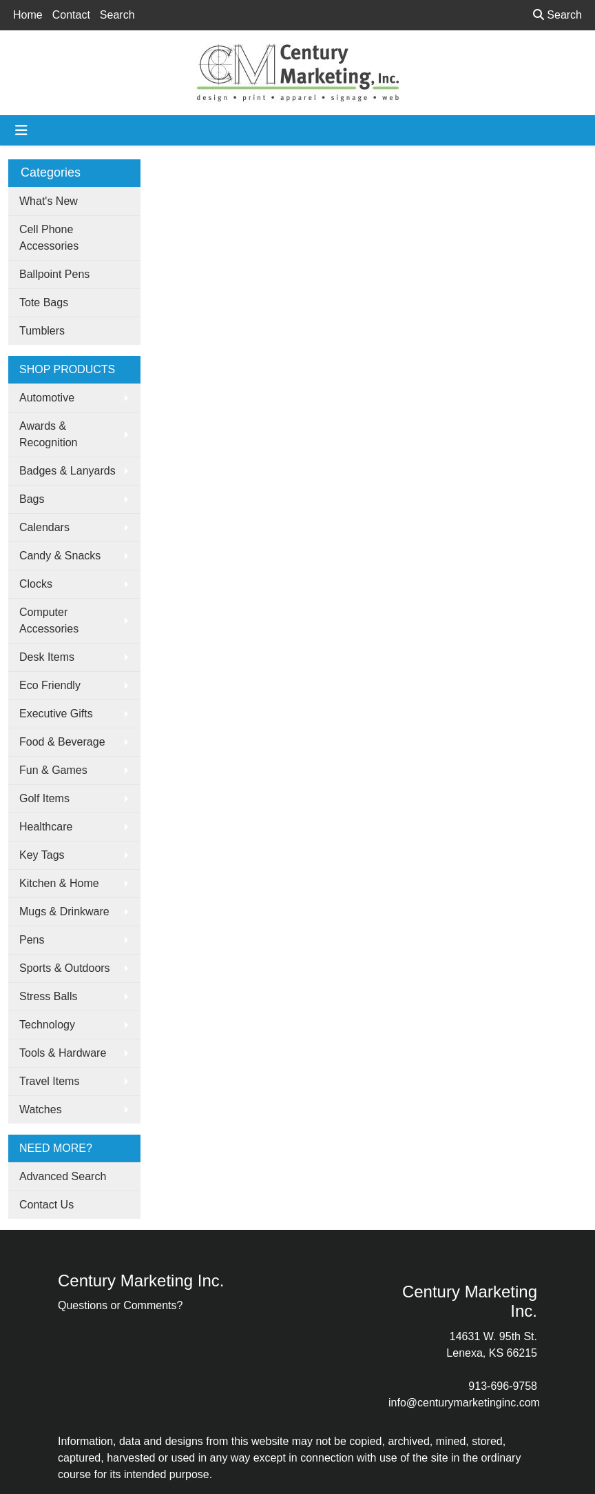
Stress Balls (48, 996)
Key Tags (42, 855)
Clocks (35, 584)
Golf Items (44, 798)
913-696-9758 (502, 1386)
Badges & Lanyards (67, 471)
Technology (47, 1024)
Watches (40, 1109)
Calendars (44, 527)
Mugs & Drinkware (64, 911)
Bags (31, 499)
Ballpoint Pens (54, 274)
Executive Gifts (56, 713)
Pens (31, 940)
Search (117, 15)
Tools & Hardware (62, 1053)
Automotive (46, 398)
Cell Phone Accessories (49, 237)
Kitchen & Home (59, 883)
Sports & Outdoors (64, 968)
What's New (48, 201)
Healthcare (45, 827)
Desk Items (46, 657)
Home (28, 15)
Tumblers (42, 331)
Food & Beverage (62, 742)
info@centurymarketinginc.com (464, 1402)
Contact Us (46, 1205)
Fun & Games (53, 770)
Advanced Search (62, 1176)
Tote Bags (43, 302)
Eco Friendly (50, 685)
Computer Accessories (49, 620)
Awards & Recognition (48, 434)
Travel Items (49, 1081)
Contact (71, 15)
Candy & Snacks (60, 555)
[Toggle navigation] (21, 130)
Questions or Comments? (120, 1305)
